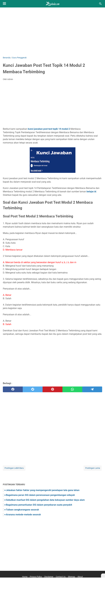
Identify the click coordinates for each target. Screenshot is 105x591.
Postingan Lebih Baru (14, 468)
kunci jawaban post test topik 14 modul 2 (49, 129)
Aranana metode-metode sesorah (23, 514)
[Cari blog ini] (100, 3)
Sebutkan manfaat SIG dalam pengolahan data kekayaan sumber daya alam (45, 500)
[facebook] (13, 389)
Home (24, 577)
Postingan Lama (92, 468)
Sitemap (71, 577)
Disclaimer (48, 577)
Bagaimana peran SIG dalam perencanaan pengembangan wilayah (40, 495)
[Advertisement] (52, 32)
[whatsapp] (72, 389)
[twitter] (33, 389)
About (80, 577)
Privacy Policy (36, 577)
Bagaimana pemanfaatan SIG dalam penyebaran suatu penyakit (39, 504)
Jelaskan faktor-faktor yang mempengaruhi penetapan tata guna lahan (42, 490)
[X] (103, 576)
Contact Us (61, 577)
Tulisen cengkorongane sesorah (22, 509)
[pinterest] (52, 389)
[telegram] (92, 389)
